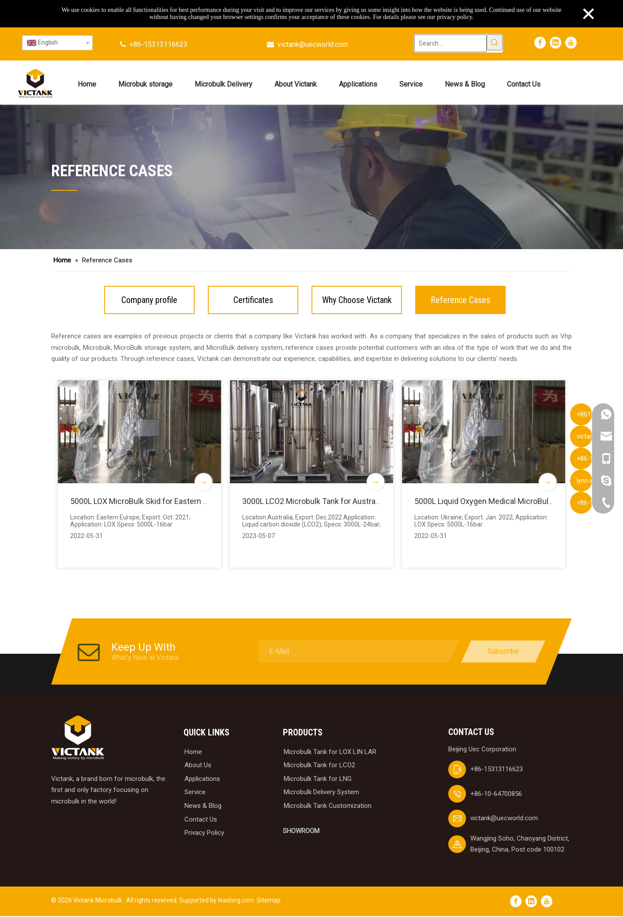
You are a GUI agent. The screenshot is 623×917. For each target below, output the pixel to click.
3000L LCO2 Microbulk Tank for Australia (313, 501)
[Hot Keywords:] (495, 42)
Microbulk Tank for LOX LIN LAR (330, 753)
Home (193, 753)
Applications (202, 780)
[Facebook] (540, 43)
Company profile (149, 300)
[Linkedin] (555, 43)
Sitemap (269, 901)
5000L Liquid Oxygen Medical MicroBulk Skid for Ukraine (512, 501)
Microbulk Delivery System (321, 793)
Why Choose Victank (357, 300)
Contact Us (200, 820)
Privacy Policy (204, 833)
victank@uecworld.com (313, 44)
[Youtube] (571, 43)
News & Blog (202, 807)
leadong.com (236, 901)
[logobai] (77, 738)
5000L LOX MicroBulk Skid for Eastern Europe (150, 501)
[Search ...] (450, 43)
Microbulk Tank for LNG (318, 780)
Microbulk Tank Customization (328, 807)
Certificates (253, 300)
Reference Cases (460, 300)
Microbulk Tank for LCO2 (319, 766)
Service (195, 793)
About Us (197, 766)
